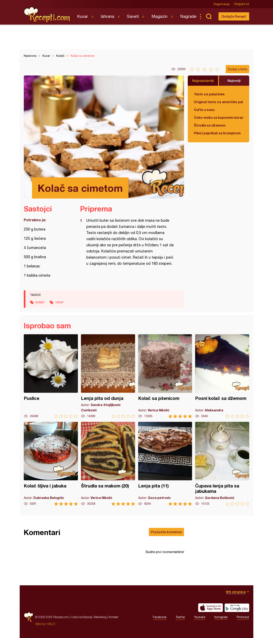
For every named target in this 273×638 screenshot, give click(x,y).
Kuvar (82, 16)
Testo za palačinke (209, 94)
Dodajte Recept (234, 16)
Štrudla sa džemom (209, 125)
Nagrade (188, 16)
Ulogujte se (241, 4)
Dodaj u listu (237, 69)
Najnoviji (234, 80)
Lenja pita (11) (165, 464)
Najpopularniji (203, 80)
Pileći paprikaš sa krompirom (217, 133)
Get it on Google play (237, 607)
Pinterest (243, 617)
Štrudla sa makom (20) (108, 464)
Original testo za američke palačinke (218, 102)
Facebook (159, 617)
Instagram (221, 617)
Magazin (159, 16)
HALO (51, 624)
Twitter (180, 617)
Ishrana (107, 16)
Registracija (222, 4)
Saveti (133, 16)
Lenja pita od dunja (108, 376)
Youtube (199, 617)
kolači (40, 302)
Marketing (100, 617)
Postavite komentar (166, 532)
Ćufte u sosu (204, 110)
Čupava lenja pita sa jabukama (222, 464)
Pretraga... (209, 16)
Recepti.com (47, 15)
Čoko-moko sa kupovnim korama (218, 117)
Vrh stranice (236, 592)
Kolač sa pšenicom (165, 376)
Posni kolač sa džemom (222, 376)
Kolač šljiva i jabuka (51, 464)
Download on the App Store (210, 607)
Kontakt (113, 617)
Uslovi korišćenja (81, 617)
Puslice (51, 376)
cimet (59, 302)
